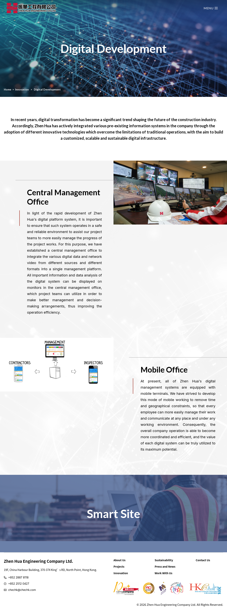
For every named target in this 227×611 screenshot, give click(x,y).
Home (8, 89)
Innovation (22, 89)
